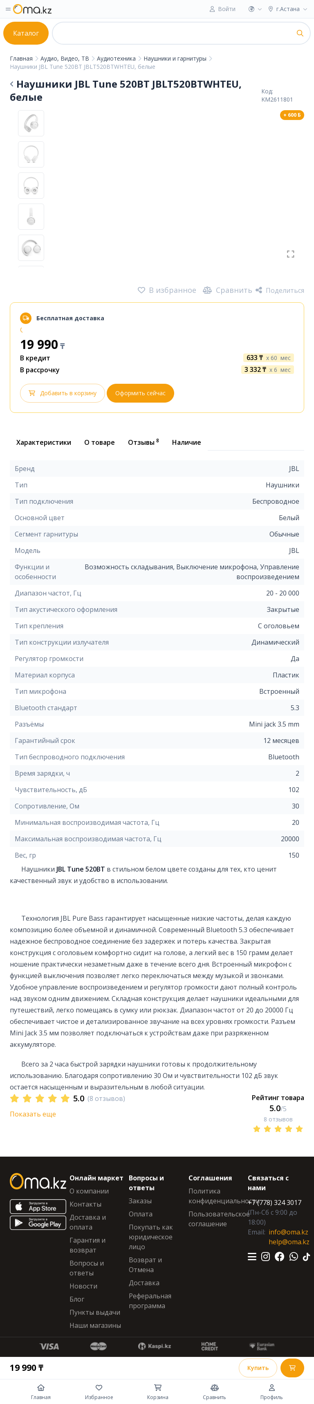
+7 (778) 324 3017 (274, 1202)
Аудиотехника (117, 58)
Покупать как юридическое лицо (151, 1237)
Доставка (144, 1282)
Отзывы (143, 442)
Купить (258, 1368)
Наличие (186, 442)
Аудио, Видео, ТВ (65, 58)
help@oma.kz (289, 1241)
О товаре (99, 442)
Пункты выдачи (95, 1312)
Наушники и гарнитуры (176, 58)
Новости (83, 1286)
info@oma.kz (288, 1231)
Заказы (140, 1200)
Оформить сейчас (140, 393)
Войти (227, 9)
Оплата (141, 1213)
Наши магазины (95, 1325)
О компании (89, 1191)
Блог (77, 1299)
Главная (22, 58)
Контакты (85, 1204)
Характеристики (43, 442)
